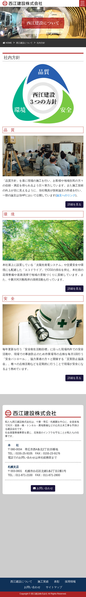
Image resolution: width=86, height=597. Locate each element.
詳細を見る (74, 204)
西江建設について (21, 581)
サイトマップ (54, 587)
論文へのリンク (65, 195)
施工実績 (43, 581)
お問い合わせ (43, 488)
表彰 (56, 581)
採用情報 (70, 581)
